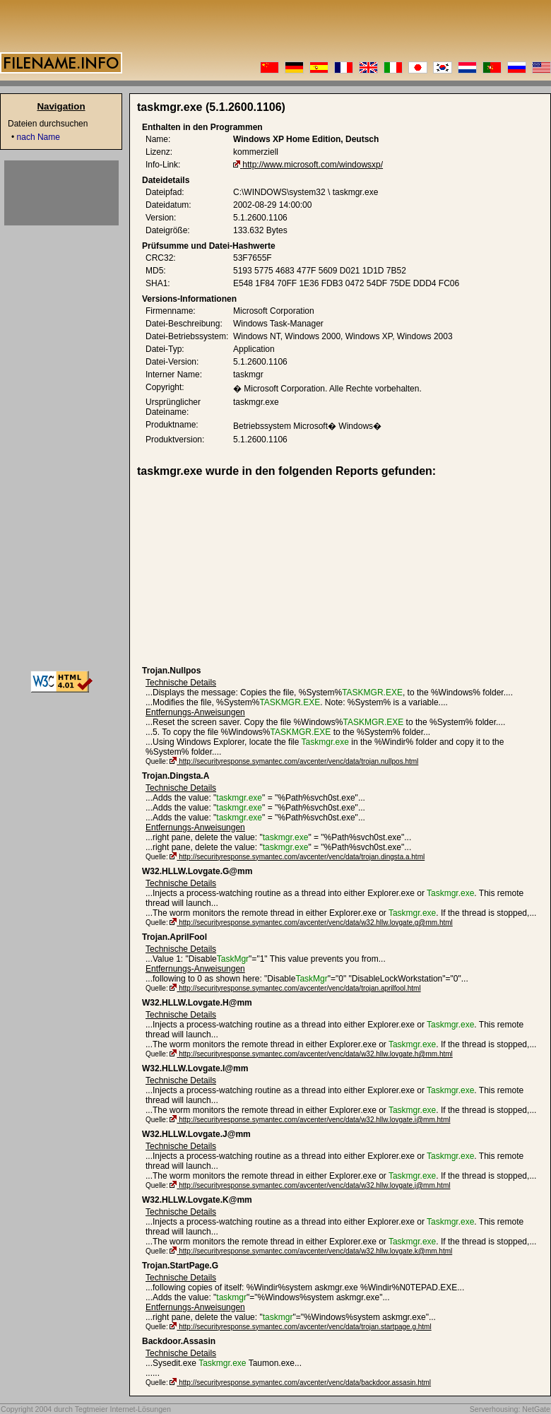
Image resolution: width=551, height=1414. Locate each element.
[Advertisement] (251, 571)
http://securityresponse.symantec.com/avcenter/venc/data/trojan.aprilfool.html (299, 988)
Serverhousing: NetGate (510, 1409)
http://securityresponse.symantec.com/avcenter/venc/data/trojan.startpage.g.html (305, 1327)
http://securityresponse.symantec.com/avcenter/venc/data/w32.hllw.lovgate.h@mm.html (316, 1054)
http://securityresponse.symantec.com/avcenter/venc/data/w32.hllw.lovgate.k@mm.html (315, 1251)
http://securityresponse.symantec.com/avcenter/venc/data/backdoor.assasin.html (305, 1382)
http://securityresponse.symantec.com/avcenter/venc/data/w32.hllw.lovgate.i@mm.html (314, 1120)
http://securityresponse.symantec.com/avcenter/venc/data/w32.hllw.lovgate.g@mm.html (316, 922)
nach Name (38, 137)
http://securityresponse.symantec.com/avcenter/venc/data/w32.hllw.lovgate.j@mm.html (314, 1185)
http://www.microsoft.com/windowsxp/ (312, 165)
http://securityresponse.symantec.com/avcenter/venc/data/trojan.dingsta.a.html (302, 857)
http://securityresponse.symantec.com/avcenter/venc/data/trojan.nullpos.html (298, 761)
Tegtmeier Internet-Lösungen (123, 1409)
